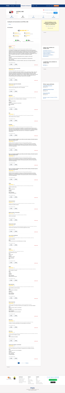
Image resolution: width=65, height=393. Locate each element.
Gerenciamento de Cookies (22, 381)
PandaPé (29, 381)
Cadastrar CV (56, 5)
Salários (33, 5)
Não (16, 64)
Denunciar (36, 80)
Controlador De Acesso (47, 85)
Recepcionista (45, 56)
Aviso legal (29, 382)
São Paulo (45, 65)
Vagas (43, 17)
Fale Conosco (21, 382)
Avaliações (23, 17)
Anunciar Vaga (48, 5)
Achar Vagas (12, 5)
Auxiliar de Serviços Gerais (47, 54)
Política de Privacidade (31, 383)
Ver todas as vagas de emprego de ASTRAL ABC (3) (50, 98)
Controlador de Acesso (47, 50)
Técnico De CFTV (46, 93)
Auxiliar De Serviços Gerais (48, 89)
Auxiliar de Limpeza (46, 53)
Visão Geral (11, 17)
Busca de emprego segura (39, 383)
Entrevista (54, 17)
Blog (36, 5)
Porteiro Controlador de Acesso (48, 52)
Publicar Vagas (18, 5)
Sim (11, 64)
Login (52, 5)
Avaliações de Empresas (26, 5)
